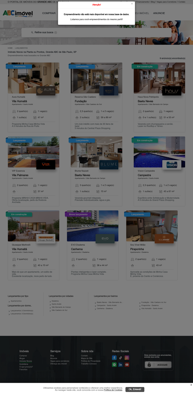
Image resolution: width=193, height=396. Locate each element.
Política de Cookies (113, 390)
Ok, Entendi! (135, 389)
